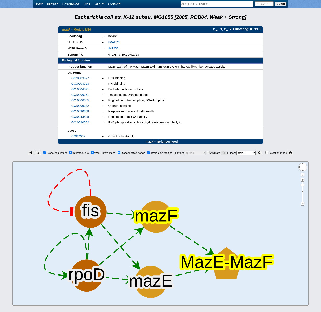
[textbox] (217, 4)
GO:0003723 (80, 83)
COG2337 (78, 136)
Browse (52, 4)
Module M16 (82, 29)
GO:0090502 (80, 122)
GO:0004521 (80, 89)
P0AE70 (114, 42)
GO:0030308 (80, 111)
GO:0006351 (80, 94)
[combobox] (217, 4)
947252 (113, 48)
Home (39, 4)
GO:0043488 (80, 116)
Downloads (70, 4)
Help (87, 4)
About (99, 4)
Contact (114, 4)
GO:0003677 (80, 78)
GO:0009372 (80, 105)
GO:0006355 (80, 100)
